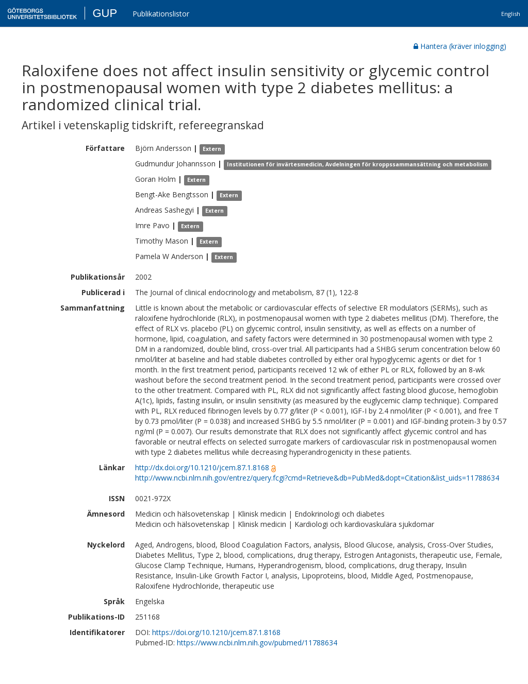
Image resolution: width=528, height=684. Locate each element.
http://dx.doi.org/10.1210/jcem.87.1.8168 (202, 467)
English (510, 14)
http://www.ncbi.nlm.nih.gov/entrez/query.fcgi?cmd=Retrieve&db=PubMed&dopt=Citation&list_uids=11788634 (317, 478)
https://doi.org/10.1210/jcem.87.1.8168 (216, 632)
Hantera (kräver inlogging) (460, 46)
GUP (104, 13)
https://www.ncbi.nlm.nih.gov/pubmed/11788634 (257, 642)
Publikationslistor (161, 14)
